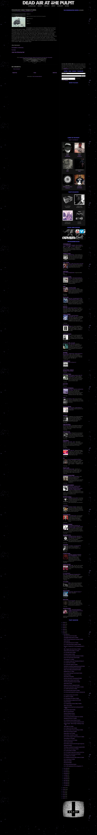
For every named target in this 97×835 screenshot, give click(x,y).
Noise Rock (30, 57)
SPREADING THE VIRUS (67, 186)
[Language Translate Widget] (68, 79)
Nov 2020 (66, 768)
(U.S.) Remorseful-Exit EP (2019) (70, 764)
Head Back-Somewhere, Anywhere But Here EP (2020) (74, 666)
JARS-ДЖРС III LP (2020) (68, 726)
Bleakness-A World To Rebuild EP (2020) (72, 685)
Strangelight (50, 57)
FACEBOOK (79, 156)
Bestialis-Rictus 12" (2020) (69, 671)
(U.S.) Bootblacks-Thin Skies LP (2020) (71, 698)
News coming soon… (72, 362)
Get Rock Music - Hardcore (68, 370)
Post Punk (43, 57)
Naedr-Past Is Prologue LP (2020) (70, 731)
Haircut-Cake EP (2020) (68, 741)
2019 (64, 787)
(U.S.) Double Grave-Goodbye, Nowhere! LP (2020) (73, 655)
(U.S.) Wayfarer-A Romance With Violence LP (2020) (74, 757)
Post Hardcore (38, 57)
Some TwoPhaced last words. (69, 469)
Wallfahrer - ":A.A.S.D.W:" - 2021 (69, 441)
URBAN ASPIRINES (66, 314)
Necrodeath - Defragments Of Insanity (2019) (71, 574)
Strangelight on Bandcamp (17, 47)
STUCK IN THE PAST (67, 608)
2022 (64, 629)
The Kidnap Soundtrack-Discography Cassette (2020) (74, 747)
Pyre (69, 335)
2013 (64, 798)
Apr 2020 (66, 780)
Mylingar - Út (70, 326)
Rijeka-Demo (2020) (68, 760)
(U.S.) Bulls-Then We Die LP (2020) (70, 688)
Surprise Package (67, 674)
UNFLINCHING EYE (66, 514)
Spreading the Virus (67, 535)
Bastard (70, 433)
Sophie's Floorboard (67, 334)
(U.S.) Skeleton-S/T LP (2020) (69, 755)
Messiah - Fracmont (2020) (73, 476)
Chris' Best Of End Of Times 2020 (70, 635)
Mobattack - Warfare (72, 506)
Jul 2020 (65, 775)
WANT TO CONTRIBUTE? (73, 139)
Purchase (14, 49)
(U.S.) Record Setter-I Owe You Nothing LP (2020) (73, 729)
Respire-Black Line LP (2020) (69, 733)
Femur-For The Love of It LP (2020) (70, 740)
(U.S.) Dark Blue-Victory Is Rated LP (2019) (72, 720)
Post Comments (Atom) (37, 76)
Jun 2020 (66, 776)
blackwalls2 (65, 383)
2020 (64, 632)
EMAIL (67, 155)
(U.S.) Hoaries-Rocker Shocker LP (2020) (72, 690)
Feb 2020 (66, 783)
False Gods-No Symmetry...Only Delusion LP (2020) (74, 686)
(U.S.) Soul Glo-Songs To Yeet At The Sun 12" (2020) (74, 736)
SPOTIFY (53, 6)
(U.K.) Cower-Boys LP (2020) (69, 759)
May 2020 (66, 778)
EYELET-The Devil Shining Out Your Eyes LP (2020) (73, 639)
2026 (64, 622)
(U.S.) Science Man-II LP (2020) (70, 750)
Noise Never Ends (66, 431)
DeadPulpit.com (32, 6)
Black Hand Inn (66, 325)
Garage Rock (21, 57)
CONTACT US (65, 68)
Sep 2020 (66, 771)
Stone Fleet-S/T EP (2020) (69, 676)
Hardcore (26, 57)
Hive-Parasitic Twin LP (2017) (69, 714)
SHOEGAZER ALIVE (67, 244)
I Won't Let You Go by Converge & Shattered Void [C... (74, 721)
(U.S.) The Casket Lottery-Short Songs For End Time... (74, 752)
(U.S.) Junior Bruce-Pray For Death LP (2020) (72, 644)
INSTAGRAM (67, 156)
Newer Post (14, 72)
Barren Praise (65, 599)
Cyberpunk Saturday (68, 745)
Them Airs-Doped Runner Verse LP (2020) (72, 681)
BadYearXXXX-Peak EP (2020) (69, 709)
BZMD (64, 286)
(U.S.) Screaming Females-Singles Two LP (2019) (73, 716)
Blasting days (65, 297)
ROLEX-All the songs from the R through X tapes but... (74, 743)
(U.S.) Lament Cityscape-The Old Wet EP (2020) (73, 673)
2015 (64, 794)
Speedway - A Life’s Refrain (68, 371)
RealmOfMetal (66, 440)
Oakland (34, 57)
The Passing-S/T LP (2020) (69, 659)
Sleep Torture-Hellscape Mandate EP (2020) (72, 669)
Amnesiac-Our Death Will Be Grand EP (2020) (72, 667)
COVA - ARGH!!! (66, 262)
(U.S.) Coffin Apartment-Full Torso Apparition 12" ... (74, 766)
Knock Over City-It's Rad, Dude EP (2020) (71, 657)
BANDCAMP (60, 6)
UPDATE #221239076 (67, 425)
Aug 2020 (66, 773)
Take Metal (65, 352)
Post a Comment (16, 68)
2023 (64, 627)
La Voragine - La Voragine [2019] (74, 545)
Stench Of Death (66, 590)
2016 (64, 792)
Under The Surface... (67, 424)
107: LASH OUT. (71, 450)
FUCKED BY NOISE (66, 553)
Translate (65, 80)
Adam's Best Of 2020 (68, 683)
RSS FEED (67, 6)
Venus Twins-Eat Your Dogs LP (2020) (71, 748)
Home (35, 72)
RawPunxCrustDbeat (67, 406)
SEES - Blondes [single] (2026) (69, 272)
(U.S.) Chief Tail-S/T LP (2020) (69, 662)
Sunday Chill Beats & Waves (69, 713)
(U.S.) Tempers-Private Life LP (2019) (71, 694)
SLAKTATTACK (71, 254)
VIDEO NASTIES (67, 641)
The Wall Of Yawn (66, 449)
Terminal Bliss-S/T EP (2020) (69, 738)
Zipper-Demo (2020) (68, 705)
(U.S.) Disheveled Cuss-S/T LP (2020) (71, 642)
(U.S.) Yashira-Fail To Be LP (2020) (70, 728)
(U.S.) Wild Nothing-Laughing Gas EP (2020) (72, 700)
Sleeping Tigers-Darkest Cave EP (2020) (71, 680)
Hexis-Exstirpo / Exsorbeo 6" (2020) (71, 735)
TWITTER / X (46, 6)
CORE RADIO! (65, 271)
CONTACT (40, 6)
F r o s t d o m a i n (66, 573)
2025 (64, 624)
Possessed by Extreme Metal (68, 475)
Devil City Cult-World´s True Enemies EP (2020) (73, 678)
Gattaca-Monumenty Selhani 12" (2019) (71, 650)
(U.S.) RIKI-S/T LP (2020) (68, 696)
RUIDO (64, 397)
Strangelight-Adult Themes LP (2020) (71, 637)
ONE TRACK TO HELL (67, 374)
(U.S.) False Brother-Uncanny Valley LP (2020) (72, 703)
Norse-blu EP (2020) (68, 762)
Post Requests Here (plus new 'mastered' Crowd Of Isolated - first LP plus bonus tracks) (75, 526)
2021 (64, 631)
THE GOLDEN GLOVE (72, 515)
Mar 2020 (66, 782)
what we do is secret (67, 276)
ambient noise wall (66, 564)
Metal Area (65, 306)
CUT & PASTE (65, 581)
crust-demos (65, 505)
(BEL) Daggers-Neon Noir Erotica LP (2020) (72, 649)
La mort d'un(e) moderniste (68, 485)
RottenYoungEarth (66, 361)
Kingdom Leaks (66, 467)
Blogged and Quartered (67, 524)
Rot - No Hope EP (71, 600)
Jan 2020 (66, 785)
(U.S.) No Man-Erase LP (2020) (70, 652)
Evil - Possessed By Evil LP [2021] (74, 459)
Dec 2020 (66, 634)
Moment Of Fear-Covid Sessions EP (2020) (72, 754)
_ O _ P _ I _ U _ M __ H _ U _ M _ (69, 342)
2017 (64, 791)
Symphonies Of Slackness (68, 388)
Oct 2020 (66, 770)
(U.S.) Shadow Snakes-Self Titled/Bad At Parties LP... (74, 661)
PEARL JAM (70, 565)
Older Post (55, 72)
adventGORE (65, 544)
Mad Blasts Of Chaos (67, 496)
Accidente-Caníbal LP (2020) (69, 654)
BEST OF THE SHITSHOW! (69, 711)
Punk (46, 57)
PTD (64, 458)
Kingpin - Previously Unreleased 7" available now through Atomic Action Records (75, 610)
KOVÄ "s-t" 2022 (71, 398)
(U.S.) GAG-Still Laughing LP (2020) (70, 664)
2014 (64, 796)
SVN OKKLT (65, 415)
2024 (64, 625)
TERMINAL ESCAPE (67, 253)
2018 (64, 789)
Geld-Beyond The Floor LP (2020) (70, 718)
